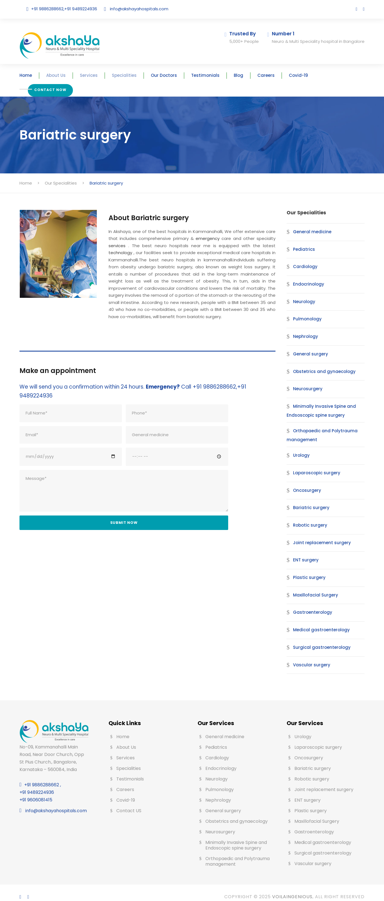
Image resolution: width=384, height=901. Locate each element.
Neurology (302, 293)
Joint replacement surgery (317, 534)
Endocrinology (306, 275)
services (256, 230)
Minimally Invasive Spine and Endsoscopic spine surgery (317, 402)
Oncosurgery (305, 481)
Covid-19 (289, 75)
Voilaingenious (287, 888)
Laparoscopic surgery (313, 464)
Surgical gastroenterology (316, 638)
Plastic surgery (306, 569)
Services (98, 75)
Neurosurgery (305, 380)
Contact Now (330, 74)
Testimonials (203, 75)
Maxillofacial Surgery (312, 586)
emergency (187, 230)
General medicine (309, 223)
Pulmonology (305, 310)
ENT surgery (304, 551)
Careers (259, 75)
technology (225, 237)
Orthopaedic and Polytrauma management (316, 427)
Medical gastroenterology (316, 621)
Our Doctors (166, 75)
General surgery (308, 345)
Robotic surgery (307, 516)
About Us (67, 75)
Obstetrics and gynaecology (318, 362)
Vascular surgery (308, 656)
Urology (300, 447)
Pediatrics (302, 240)
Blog (233, 75)
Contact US (127, 802)
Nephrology (303, 328)
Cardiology (303, 258)
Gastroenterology (309, 604)
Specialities (130, 75)
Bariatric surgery (308, 499)
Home (38, 75)
